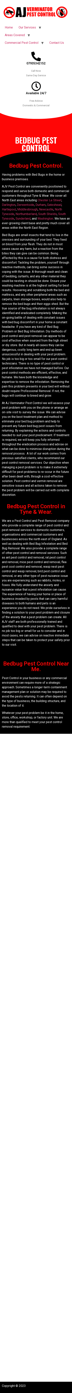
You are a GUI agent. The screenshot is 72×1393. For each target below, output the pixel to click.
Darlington (9, 205)
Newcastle (46, 209)
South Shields (47, 214)
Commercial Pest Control (21, 43)
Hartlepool (9, 209)
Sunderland (23, 218)
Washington (45, 218)
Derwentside (25, 205)
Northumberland (26, 214)
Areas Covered (15, 35)
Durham (41, 205)
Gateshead (54, 205)
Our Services (27, 27)
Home (9, 27)
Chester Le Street (49, 200)
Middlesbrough (27, 209)
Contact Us (56, 43)
